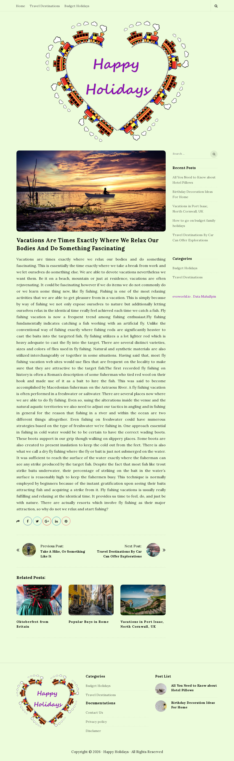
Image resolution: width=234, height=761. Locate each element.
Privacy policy (96, 722)
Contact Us (94, 712)
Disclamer (93, 731)
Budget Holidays (76, 6)
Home (20, 6)
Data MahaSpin (204, 296)
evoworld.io (182, 296)
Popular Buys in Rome (89, 622)
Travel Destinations (45, 6)
